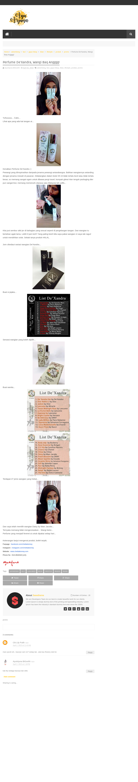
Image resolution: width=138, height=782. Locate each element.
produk (58, 52)
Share (29, 578)
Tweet (11, 578)
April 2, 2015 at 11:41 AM (22, 643)
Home (6, 52)
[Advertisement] (46, 760)
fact (24, 52)
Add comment (9, 674)
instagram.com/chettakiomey (23, 547)
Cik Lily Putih (19, 640)
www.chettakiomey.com (19, 551)
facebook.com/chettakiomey (21, 544)
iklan (42, 52)
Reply (86, 650)
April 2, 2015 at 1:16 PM (21, 662)
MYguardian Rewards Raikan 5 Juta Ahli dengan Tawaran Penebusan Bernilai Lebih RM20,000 (115, 58)
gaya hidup (33, 52)
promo (66, 52)
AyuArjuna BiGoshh (21, 659)
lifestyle (50, 52)
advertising (15, 52)
